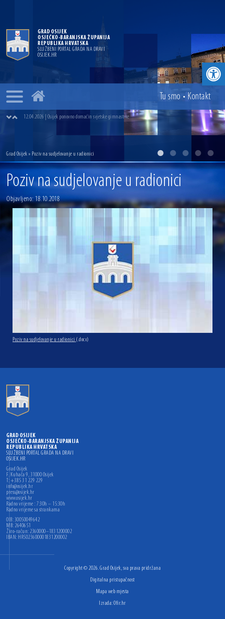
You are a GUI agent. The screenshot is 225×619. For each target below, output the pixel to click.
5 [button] (210, 153)
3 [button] (185, 153)
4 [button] (198, 153)
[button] (213, 74)
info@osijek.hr (19, 487)
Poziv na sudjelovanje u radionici (51, 340)
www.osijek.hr (19, 498)
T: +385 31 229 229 (24, 481)
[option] (112, 80)
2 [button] (173, 153)
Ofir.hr (120, 603)
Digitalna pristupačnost (112, 580)
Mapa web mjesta (112, 592)
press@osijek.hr (20, 493)
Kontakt (199, 97)
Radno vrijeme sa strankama (33, 510)
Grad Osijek (17, 154)
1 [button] (160, 153)
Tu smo (170, 97)
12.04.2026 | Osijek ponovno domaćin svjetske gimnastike (76, 117)
